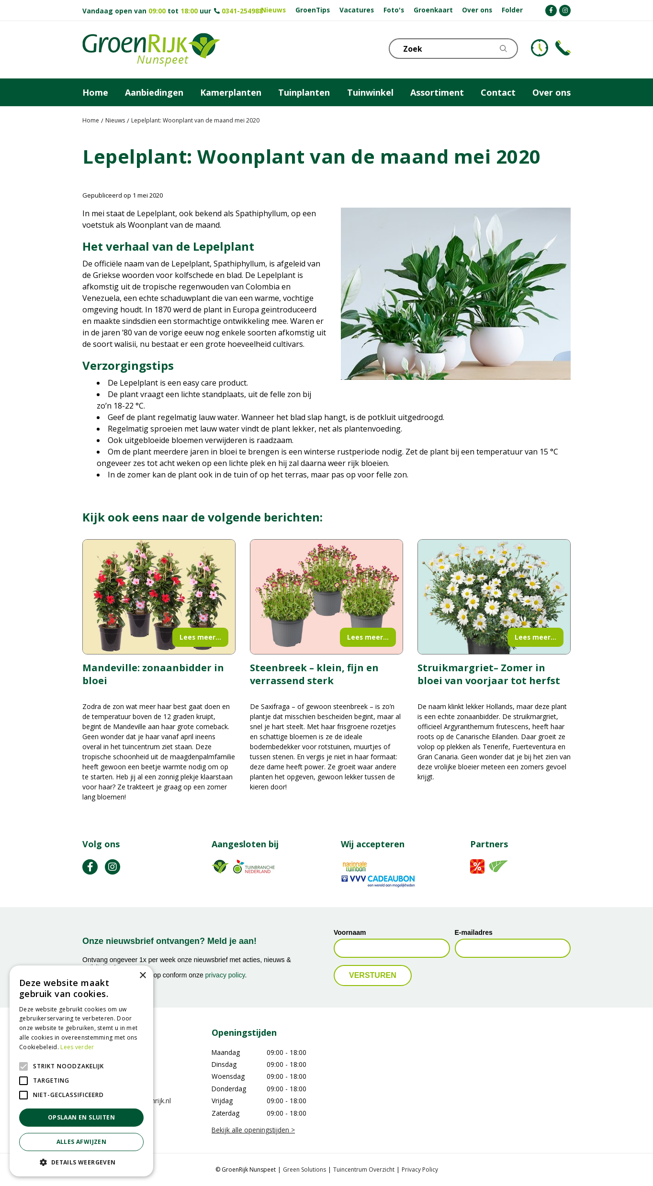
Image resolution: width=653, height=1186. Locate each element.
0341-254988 (242, 10)
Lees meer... (200, 637)
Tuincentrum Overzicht (363, 1169)
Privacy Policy (420, 1169)
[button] (81, 1162)
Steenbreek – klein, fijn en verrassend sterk (314, 674)
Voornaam (350, 933)
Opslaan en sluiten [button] (81, 1117)
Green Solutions (304, 1169)
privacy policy (225, 975)
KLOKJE (539, 47)
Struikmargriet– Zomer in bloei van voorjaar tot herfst (488, 674)
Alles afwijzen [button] (81, 1142)
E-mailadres (474, 933)
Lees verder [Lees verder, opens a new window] (77, 1047)
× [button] (142, 975)
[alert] (81, 1070)
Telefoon (563, 47)
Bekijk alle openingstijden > (253, 1129)
